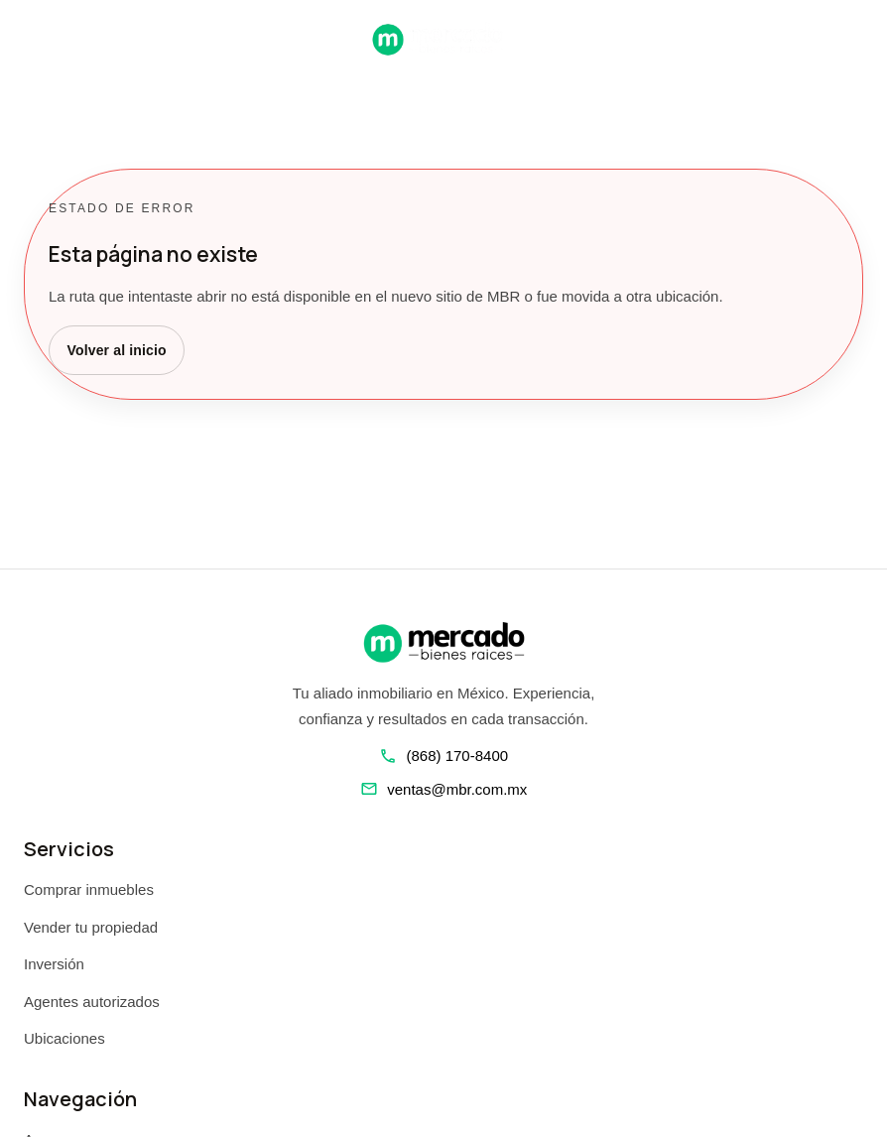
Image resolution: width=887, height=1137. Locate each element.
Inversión (54, 963)
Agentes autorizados (92, 1001)
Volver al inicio (117, 350)
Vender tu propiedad (91, 927)
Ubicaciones (64, 1038)
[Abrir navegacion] (32, 39)
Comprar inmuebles (89, 889)
